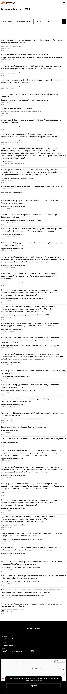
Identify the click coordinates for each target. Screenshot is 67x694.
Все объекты (7, 21)
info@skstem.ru (7, 645)
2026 (39, 21)
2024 (57, 21)
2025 (48, 21)
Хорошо (33, 685)
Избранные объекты (24, 21)
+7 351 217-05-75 (9, 639)
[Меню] (64, 3)
